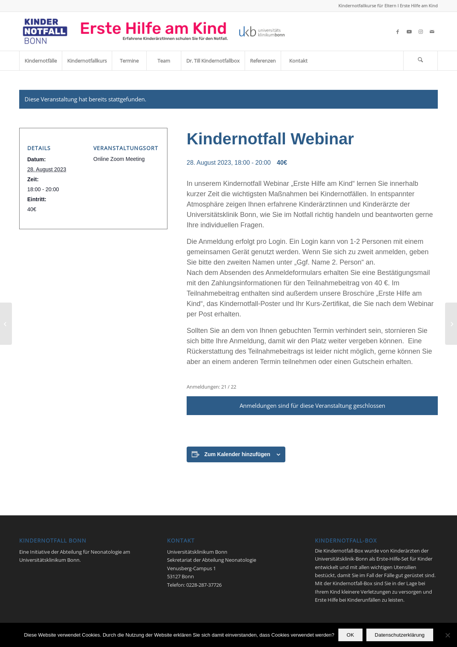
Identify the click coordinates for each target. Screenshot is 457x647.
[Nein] (447, 635)
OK (350, 635)
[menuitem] (40, 60)
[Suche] (420, 60)
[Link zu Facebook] (397, 31)
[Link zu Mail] (432, 31)
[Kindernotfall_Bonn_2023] (153, 31)
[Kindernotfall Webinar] (6, 324)
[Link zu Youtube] (409, 31)
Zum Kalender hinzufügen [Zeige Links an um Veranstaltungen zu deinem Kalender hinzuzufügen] (237, 454)
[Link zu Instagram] (420, 31)
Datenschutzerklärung (400, 635)
